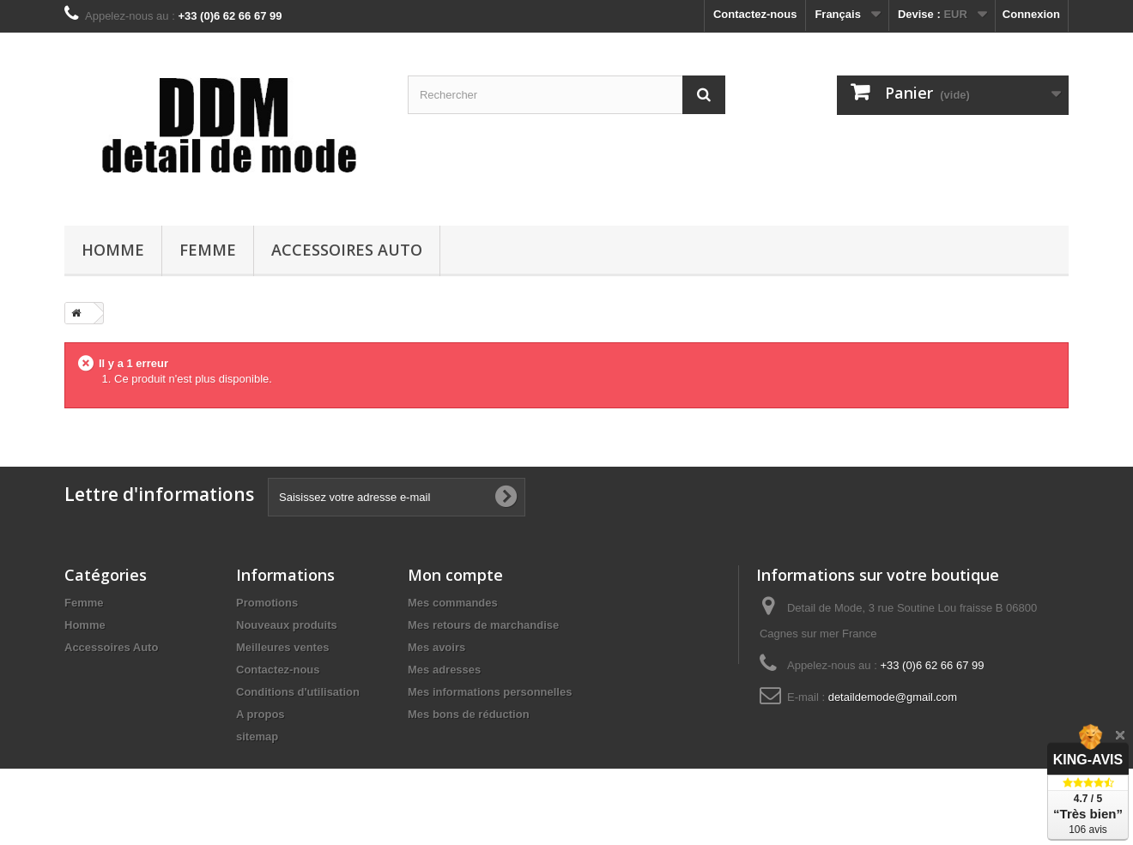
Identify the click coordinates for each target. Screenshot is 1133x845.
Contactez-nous (755, 14)
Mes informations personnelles (490, 691)
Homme (113, 249)
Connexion (1031, 14)
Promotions (267, 602)
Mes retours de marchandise (483, 625)
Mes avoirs (436, 647)
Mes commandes (453, 602)
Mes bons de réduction (469, 714)
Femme (207, 249)
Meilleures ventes (282, 647)
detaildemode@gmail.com (893, 697)
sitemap (257, 736)
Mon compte (455, 574)
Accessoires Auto (346, 249)
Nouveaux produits (286, 625)
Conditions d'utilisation (298, 691)
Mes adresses (444, 669)
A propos (260, 714)
